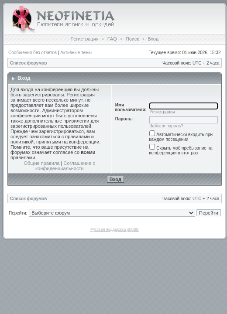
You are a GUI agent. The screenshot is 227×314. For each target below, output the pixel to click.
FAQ (112, 38)
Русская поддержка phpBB (114, 229)
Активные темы (76, 52)
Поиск (132, 38)
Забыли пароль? (166, 125)
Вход (153, 38)
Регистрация (84, 38)
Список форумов (28, 63)
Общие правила (42, 163)
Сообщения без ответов (32, 52)
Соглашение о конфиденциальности (65, 165)
